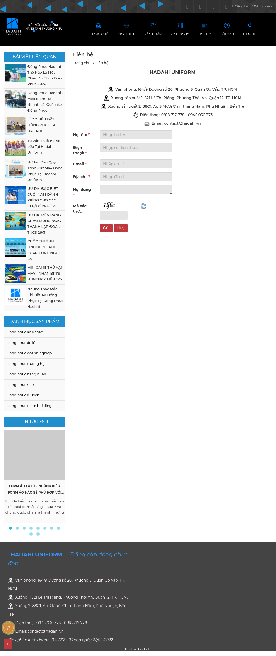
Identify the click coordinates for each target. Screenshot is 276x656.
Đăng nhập (262, 6)
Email (80, 164)
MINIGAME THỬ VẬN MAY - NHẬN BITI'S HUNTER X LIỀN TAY (45, 273)
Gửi (106, 228)
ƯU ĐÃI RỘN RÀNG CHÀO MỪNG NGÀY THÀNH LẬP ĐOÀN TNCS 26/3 (44, 223)
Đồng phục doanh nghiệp (29, 353)
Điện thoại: (80, 150)
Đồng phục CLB (20, 384)
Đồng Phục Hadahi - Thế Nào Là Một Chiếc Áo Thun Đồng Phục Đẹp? (45, 75)
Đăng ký (240, 6)
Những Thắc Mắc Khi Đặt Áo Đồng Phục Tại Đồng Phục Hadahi (45, 298)
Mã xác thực (80, 209)
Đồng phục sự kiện (23, 395)
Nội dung (82, 192)
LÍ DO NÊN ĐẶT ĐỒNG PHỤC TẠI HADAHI (41, 125)
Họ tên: (81, 134)
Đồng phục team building (29, 405)
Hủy (120, 228)
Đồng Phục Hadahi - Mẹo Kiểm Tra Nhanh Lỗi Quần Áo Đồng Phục (45, 101)
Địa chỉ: (81, 176)
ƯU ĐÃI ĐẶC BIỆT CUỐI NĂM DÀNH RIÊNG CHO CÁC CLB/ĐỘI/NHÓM (42, 197)
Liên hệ (101, 63)
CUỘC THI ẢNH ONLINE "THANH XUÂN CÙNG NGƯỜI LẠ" (44, 250)
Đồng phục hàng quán (26, 374)
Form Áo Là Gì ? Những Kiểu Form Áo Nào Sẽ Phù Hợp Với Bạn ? (34, 492)
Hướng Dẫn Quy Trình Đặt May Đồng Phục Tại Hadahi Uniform (45, 171)
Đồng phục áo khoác (25, 332)
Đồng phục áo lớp (22, 342)
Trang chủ (82, 63)
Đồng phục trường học (26, 363)
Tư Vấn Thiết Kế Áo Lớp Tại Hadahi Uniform (43, 146)
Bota (147, 649)
